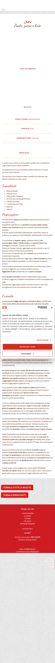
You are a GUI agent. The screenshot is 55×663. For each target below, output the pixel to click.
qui (42, 326)
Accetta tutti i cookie (27, 347)
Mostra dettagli (42, 340)
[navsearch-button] (49, 4)
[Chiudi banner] (52, 307)
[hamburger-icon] (3, 9)
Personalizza (27, 354)
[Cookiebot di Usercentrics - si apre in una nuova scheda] (37, 307)
